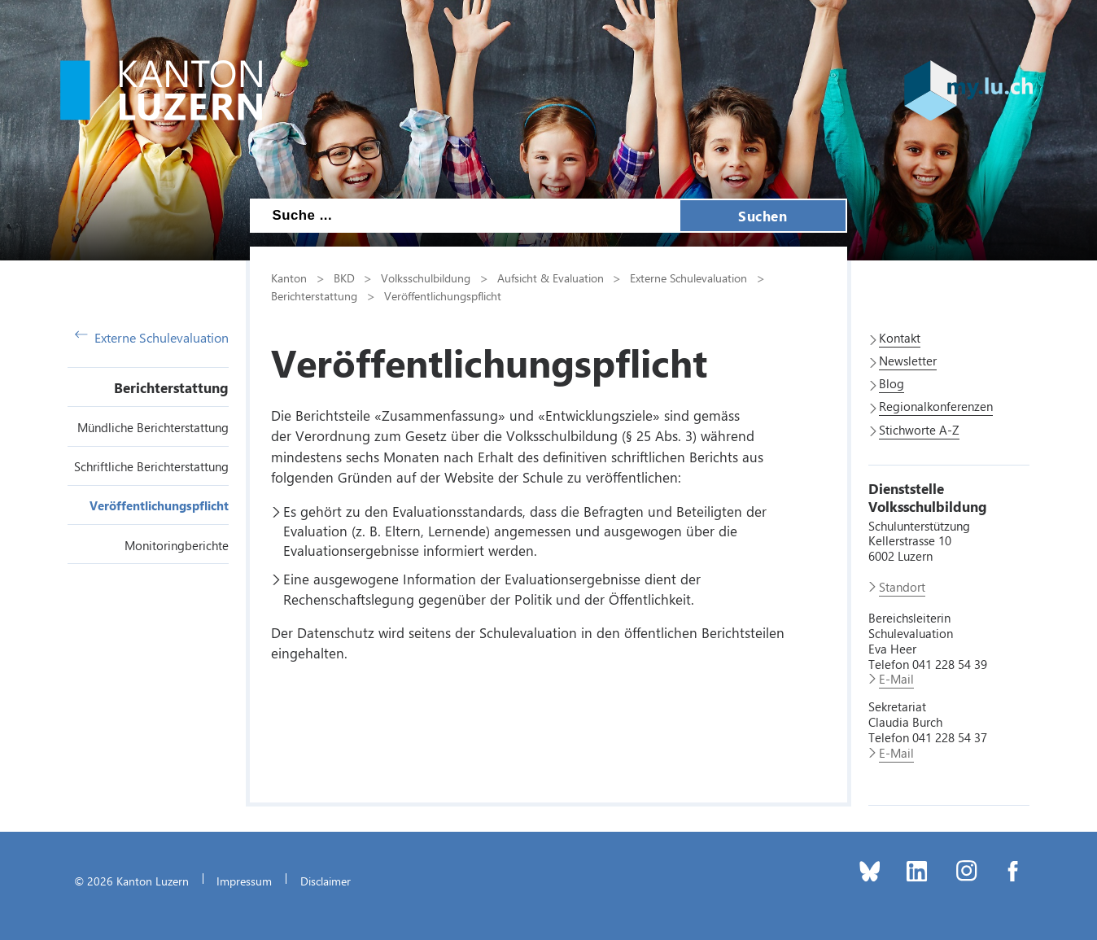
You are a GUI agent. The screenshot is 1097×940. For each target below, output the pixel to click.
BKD (344, 277)
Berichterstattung (171, 387)
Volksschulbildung (425, 277)
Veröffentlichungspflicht (159, 505)
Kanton (289, 277)
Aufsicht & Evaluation (550, 277)
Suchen (762, 216)
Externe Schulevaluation (152, 337)
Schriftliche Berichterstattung (151, 466)
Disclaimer (325, 880)
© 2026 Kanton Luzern (131, 880)
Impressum (244, 880)
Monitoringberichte (177, 545)
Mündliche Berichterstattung (153, 427)
